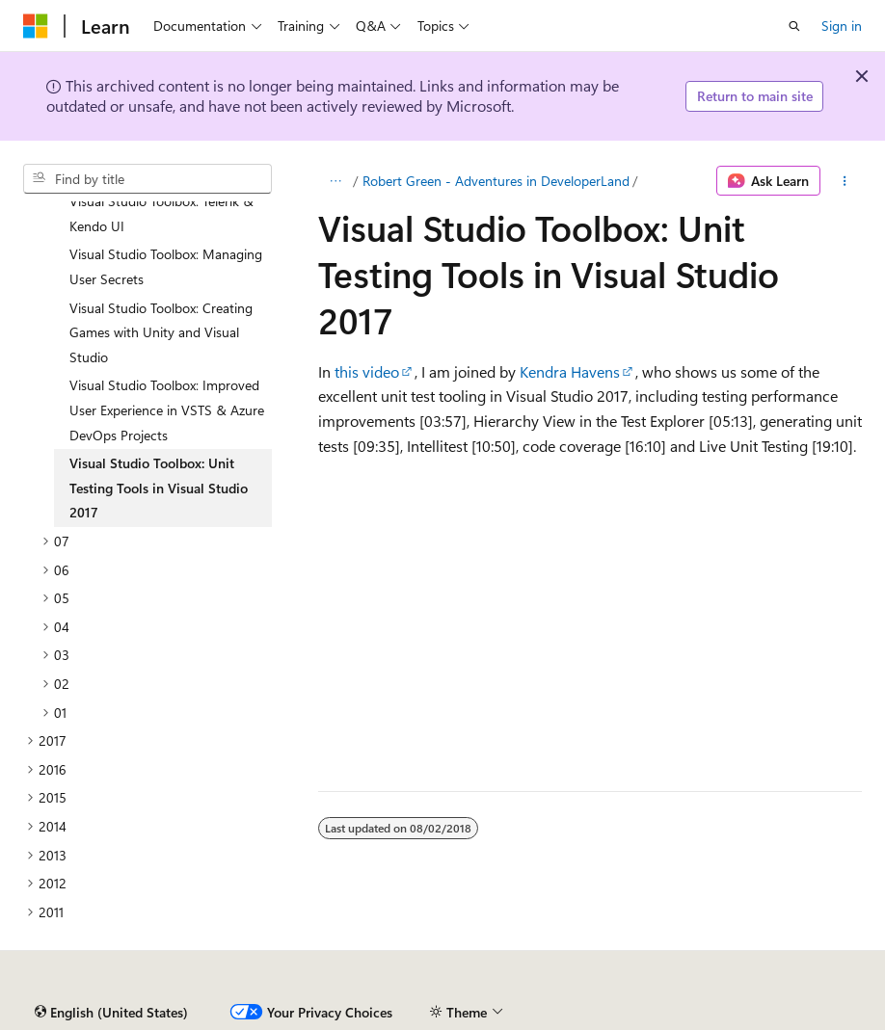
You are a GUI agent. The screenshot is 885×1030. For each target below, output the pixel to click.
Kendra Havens (570, 371)
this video (367, 371)
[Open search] (794, 26)
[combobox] (147, 179)
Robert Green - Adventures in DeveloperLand (496, 181)
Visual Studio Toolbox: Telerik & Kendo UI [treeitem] (161, 213)
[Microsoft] (35, 26)
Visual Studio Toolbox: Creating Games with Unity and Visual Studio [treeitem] (161, 332)
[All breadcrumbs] (335, 181)
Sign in (841, 25)
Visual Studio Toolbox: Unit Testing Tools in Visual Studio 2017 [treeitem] (158, 487)
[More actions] (845, 181)
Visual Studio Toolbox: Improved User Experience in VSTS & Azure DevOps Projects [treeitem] (166, 409)
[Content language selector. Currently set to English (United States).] (111, 1012)
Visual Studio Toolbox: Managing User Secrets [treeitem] (165, 266)
